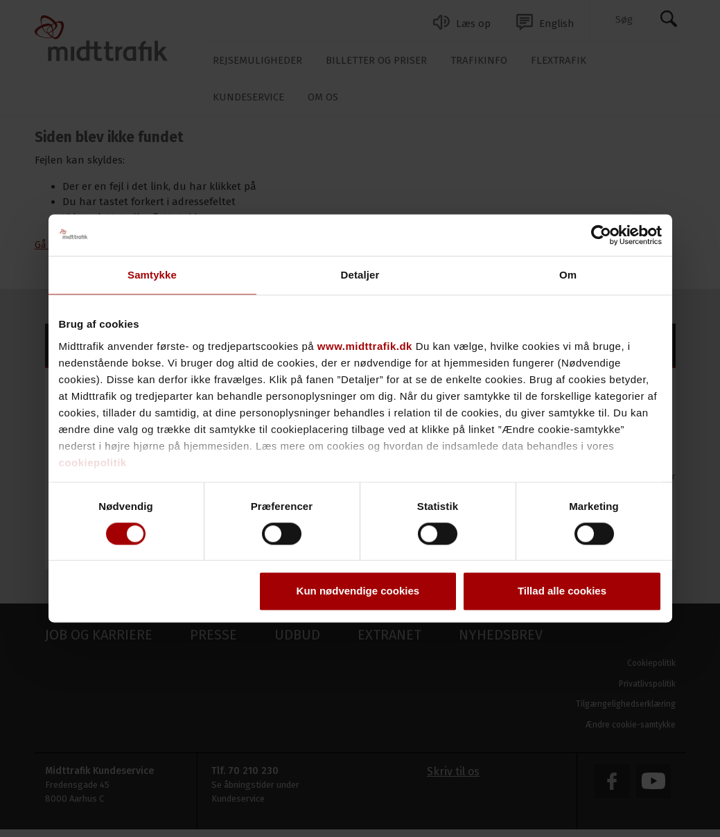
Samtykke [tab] (152, 275)
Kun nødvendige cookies (358, 591)
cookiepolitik (93, 462)
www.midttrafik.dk (364, 346)
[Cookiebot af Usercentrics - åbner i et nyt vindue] (601, 234)
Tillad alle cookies (562, 591)
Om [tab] (568, 275)
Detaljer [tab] (360, 275)
